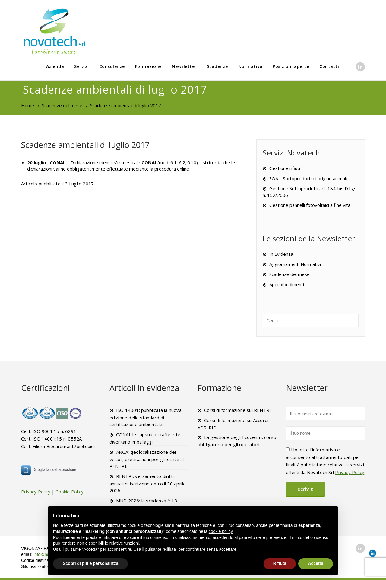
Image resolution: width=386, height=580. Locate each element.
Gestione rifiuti (284, 168)
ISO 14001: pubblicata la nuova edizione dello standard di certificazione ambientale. (145, 417)
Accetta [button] (315, 563)
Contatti (329, 66)
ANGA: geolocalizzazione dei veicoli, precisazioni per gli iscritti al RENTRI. (146, 459)
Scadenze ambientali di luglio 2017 (85, 144)
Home (27, 105)
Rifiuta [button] (279, 563)
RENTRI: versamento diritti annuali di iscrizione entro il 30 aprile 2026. (147, 483)
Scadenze (217, 66)
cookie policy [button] (221, 531)
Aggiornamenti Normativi (295, 264)
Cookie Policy (69, 492)
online (183, 169)
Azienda (55, 66)
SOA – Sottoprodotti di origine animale (309, 178)
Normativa (250, 66)
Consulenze (112, 66)
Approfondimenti (286, 284)
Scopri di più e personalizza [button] (90, 563)
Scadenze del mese (62, 105)
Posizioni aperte (291, 66)
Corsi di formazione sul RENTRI (237, 410)
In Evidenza (281, 254)
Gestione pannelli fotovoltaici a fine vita (309, 205)
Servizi (81, 66)
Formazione (148, 66)
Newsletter (184, 66)
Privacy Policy (35, 492)
